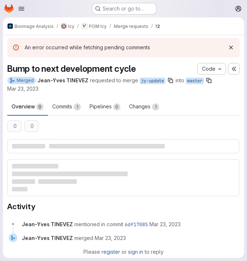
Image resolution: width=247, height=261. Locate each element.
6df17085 (136, 224)
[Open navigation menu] (21, 8)
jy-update (152, 81)
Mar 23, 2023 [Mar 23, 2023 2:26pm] (22, 89)
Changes (144, 107)
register (111, 252)
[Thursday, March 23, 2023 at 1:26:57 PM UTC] (165, 224)
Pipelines (105, 107)
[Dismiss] (231, 47)
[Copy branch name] (170, 80)
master (194, 81)
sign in (135, 252)
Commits (66, 107)
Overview (28, 107)
